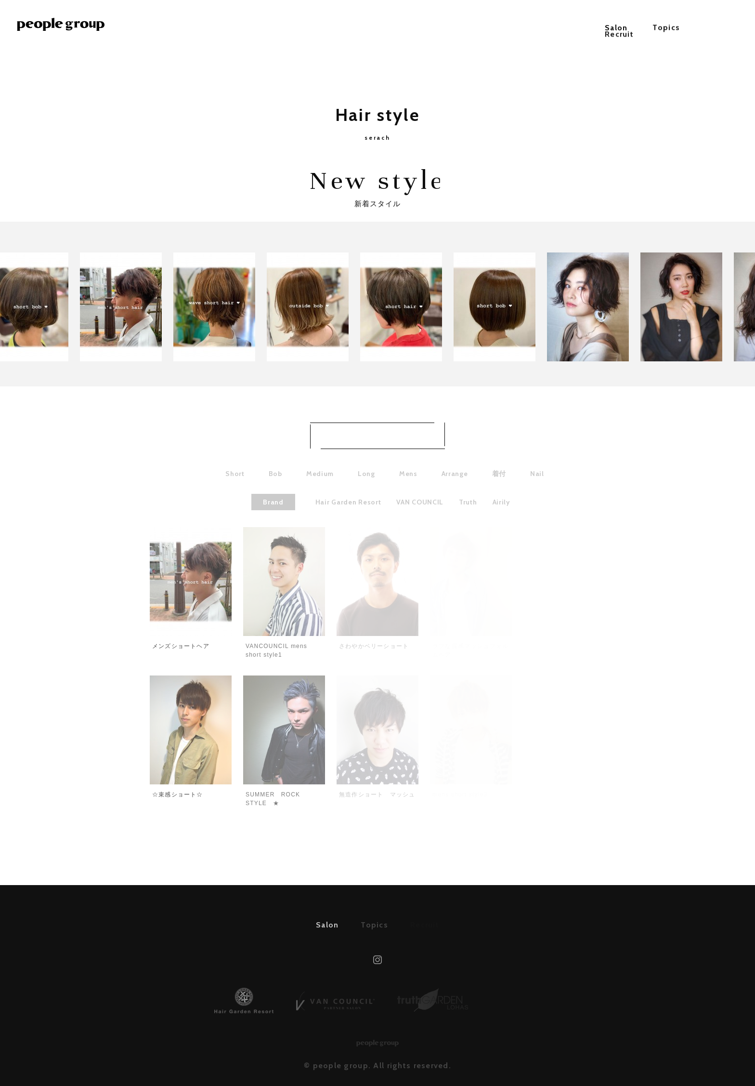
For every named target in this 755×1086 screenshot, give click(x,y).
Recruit (619, 27)
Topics (666, 23)
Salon (327, 925)
